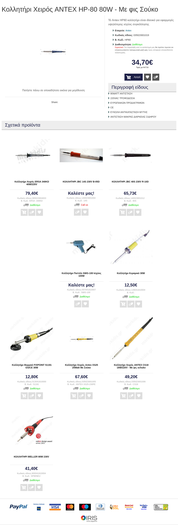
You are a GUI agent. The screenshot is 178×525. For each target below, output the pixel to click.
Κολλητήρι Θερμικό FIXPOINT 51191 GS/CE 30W (32, 366)
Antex (128, 30)
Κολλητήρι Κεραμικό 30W (131, 273)
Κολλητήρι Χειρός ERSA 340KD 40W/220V (32, 183)
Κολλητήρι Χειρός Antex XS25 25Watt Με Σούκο (81, 366)
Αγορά (137, 77)
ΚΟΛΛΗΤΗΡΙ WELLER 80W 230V (31, 456)
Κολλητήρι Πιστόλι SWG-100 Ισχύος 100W (81, 274)
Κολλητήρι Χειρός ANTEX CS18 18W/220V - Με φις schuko (131, 366)
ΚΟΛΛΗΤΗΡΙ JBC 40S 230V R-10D (130, 181)
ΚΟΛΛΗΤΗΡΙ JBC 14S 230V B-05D (81, 181)
